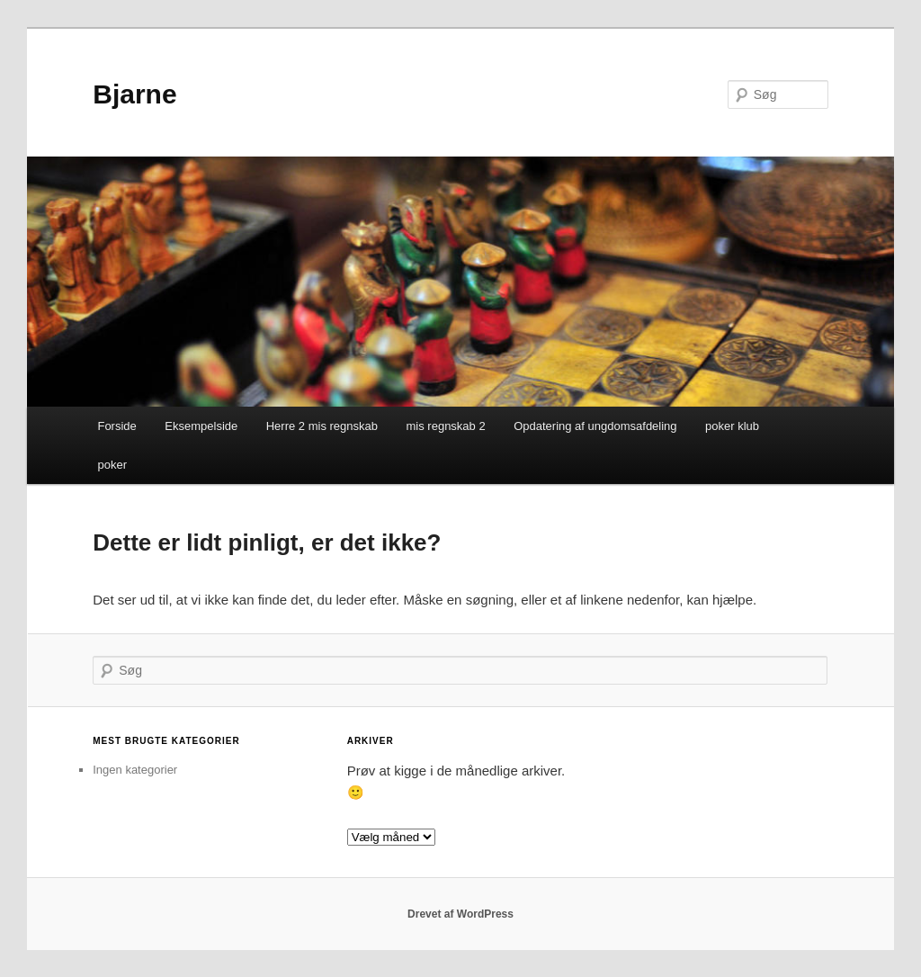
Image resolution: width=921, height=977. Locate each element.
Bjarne (134, 94)
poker (112, 464)
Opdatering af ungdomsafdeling (595, 426)
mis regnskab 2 (446, 426)
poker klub (732, 426)
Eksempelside (201, 426)
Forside (116, 426)
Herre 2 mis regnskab (322, 426)
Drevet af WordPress (460, 914)
